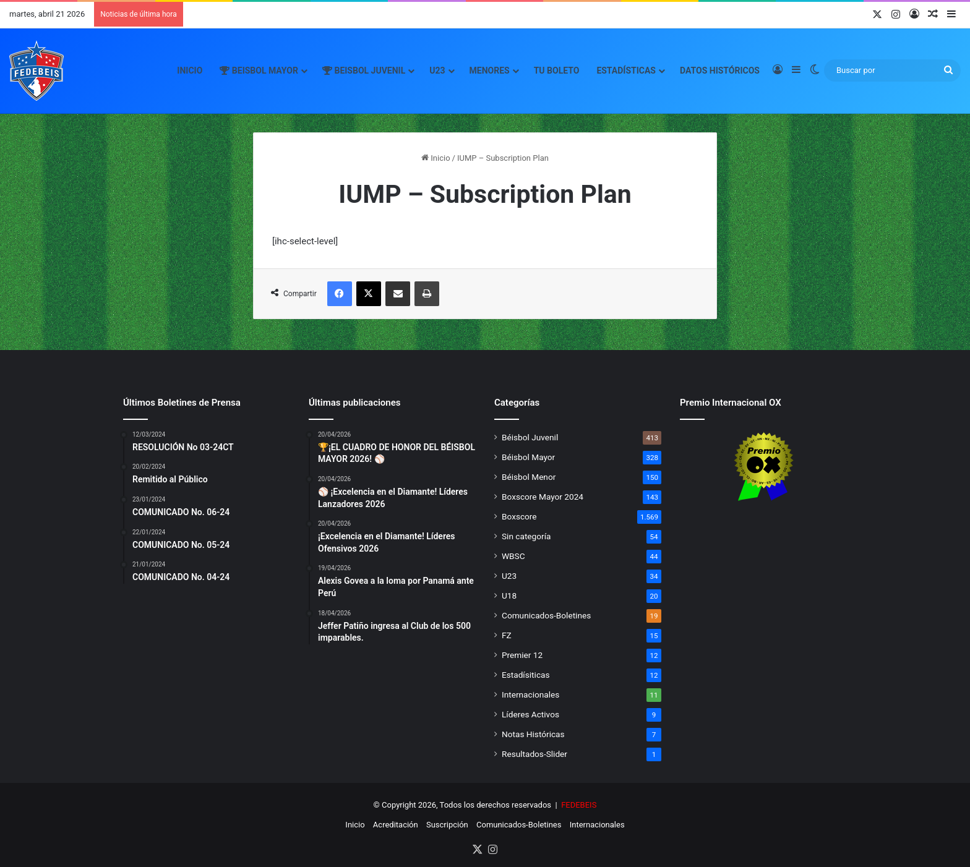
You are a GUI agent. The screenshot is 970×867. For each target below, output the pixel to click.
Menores (490, 70)
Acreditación (395, 824)
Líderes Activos (530, 714)
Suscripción (447, 824)
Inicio (189, 70)
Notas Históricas (533, 734)
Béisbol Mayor (528, 457)
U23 (437, 70)
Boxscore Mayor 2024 (542, 497)
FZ (507, 635)
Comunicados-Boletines (546, 615)
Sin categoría (526, 536)
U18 (509, 595)
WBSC (513, 556)
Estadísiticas (525, 675)
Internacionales (530, 694)
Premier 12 (522, 655)
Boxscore (519, 516)
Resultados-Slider (534, 754)
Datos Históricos (720, 70)
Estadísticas (626, 70)
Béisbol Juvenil (530, 437)
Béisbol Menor (529, 477)
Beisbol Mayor (259, 70)
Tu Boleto (557, 70)
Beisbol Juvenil (363, 70)
